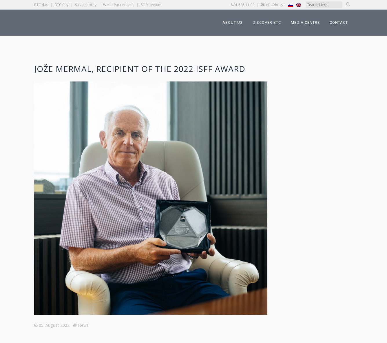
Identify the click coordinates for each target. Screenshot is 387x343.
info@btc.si (274, 4)
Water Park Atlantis (118, 4)
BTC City (61, 4)
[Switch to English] (298, 5)
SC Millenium (151, 4)
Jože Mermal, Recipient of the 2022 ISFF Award (139, 68)
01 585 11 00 (243, 4)
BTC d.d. (41, 4)
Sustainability (85, 4)
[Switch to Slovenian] (290, 5)
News (83, 325)
